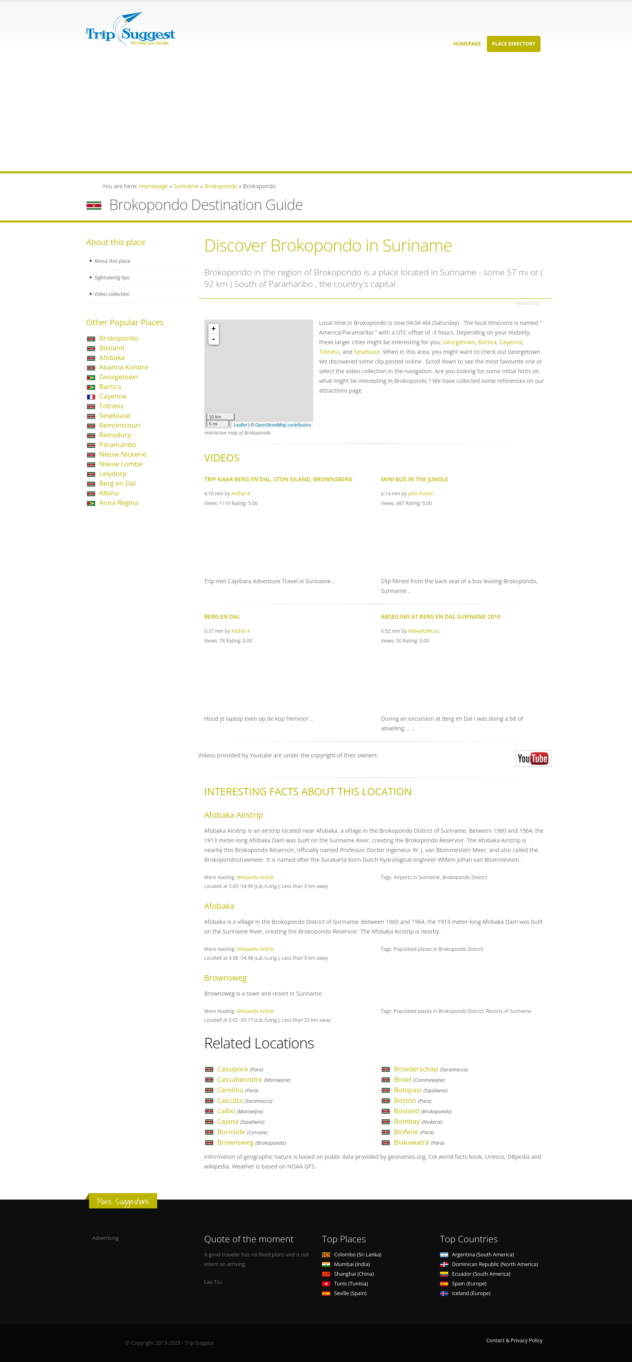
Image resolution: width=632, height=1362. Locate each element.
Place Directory (513, 43)
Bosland (112, 347)
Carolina (238, 1089)
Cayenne (113, 396)
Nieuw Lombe (121, 463)
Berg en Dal (117, 483)
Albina (109, 492)
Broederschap (431, 1068)
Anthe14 (240, 493)
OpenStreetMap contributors (283, 424)
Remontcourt (120, 425)
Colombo (351, 1254)
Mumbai (346, 1264)
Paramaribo (117, 444)
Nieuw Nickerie (123, 454)
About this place (113, 261)
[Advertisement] (242, 114)
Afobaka (112, 357)
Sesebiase (114, 415)
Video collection (112, 294)
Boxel (419, 1079)
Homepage (467, 43)
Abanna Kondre (123, 367)
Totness (111, 405)
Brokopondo (119, 338)
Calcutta (244, 1100)
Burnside (242, 1131)
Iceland (465, 1293)
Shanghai (348, 1274)
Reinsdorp (115, 434)
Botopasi (420, 1089)
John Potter (420, 493)
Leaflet (240, 424)
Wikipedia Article (255, 877)
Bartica (110, 386)
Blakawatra (419, 1142)
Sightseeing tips (112, 277)
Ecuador (475, 1274)
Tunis (345, 1283)
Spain (463, 1283)
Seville (344, 1293)
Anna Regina (119, 502)
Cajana (241, 1121)
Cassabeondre (254, 1079)
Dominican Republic (489, 1264)
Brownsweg (251, 1142)
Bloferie (414, 1131)
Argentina (477, 1254)
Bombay (418, 1121)
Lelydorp (113, 473)
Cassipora (240, 1068)
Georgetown (118, 376)
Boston (412, 1100)
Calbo (240, 1110)
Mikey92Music (424, 631)
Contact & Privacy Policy (514, 1340)
